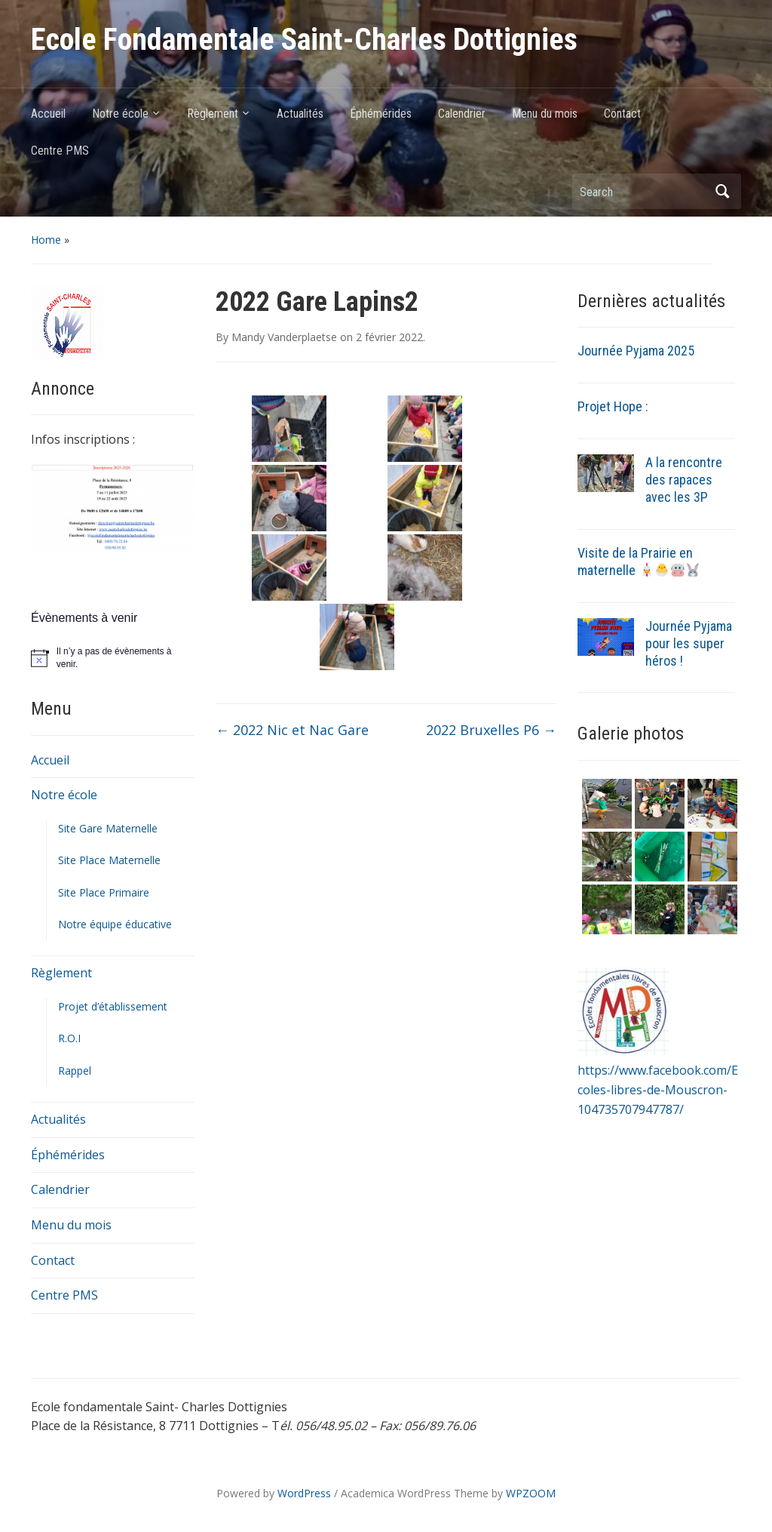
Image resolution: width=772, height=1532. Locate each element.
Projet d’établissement (112, 1006)
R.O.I (69, 1038)
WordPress (304, 1493)
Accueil (48, 113)
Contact (622, 113)
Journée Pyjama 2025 (635, 350)
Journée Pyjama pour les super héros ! (688, 643)
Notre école (120, 113)
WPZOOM (531, 1493)
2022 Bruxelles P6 (491, 730)
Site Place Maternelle (109, 860)
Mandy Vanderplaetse (284, 337)
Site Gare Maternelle (108, 828)
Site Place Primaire (103, 892)
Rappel (74, 1070)
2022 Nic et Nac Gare (292, 730)
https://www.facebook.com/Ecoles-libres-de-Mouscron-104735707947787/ (657, 1089)
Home (46, 239)
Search (722, 191)
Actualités (300, 113)
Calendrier (462, 113)
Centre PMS (60, 150)
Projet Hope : (612, 406)
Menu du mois (544, 113)
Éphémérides (381, 113)
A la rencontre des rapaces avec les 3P (683, 479)
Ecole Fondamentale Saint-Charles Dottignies (304, 39)
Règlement (212, 113)
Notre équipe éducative (115, 924)
